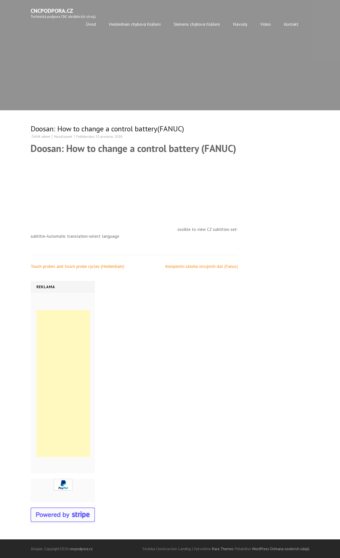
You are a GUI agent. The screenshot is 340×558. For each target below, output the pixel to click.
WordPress (260, 548)
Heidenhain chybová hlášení (135, 24)
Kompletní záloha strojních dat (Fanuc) (201, 266)
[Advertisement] (170, 73)
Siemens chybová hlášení (197, 24)
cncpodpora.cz (52, 10)
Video (265, 24)
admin (45, 136)
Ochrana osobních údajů (289, 548)
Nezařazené (63, 136)
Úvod (91, 24)
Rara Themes (223, 548)
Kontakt (291, 24)
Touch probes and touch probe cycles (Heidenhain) (77, 266)
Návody (240, 24)
